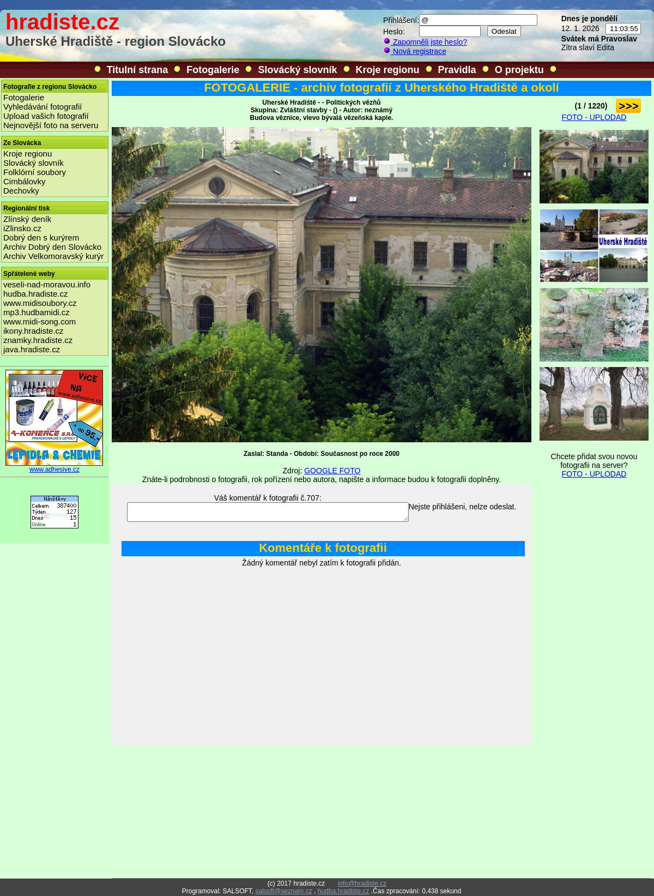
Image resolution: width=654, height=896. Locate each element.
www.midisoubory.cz (40, 303)
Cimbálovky (24, 181)
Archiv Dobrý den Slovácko (52, 246)
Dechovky (21, 190)
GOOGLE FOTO (332, 470)
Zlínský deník (27, 219)
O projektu (519, 69)
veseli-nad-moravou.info (46, 284)
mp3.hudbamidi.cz (36, 312)
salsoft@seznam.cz (283, 891)
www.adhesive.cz (54, 466)
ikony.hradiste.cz (33, 330)
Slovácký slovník (297, 69)
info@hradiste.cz (362, 883)
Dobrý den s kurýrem (41, 237)
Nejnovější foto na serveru (50, 125)
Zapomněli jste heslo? (425, 42)
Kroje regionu (388, 69)
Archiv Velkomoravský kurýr (53, 256)
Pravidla (457, 69)
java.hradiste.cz (31, 349)
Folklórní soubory (34, 172)
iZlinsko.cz (22, 228)
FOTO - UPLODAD (594, 117)
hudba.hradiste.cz (35, 293)
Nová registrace (414, 51)
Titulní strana (137, 69)
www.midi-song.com (39, 321)
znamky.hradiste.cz (37, 340)
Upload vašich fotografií (46, 116)
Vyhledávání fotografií (42, 106)
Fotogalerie (212, 69)
